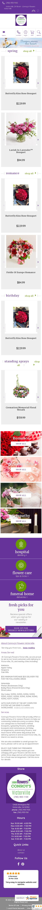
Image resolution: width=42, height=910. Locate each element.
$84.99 (21, 282)
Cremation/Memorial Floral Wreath (21, 408)
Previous (3, 83)
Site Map (30, 908)
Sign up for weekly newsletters (21, 629)
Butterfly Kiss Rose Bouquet (21, 93)
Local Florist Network (16, 908)
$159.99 (21, 417)
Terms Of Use (14, 905)
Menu (4, 35)
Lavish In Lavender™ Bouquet (21, 151)
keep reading (29, 648)
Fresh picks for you (21, 613)
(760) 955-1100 (12, 3)
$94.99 (21, 160)
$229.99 (21, 103)
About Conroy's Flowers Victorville (17, 643)
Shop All (27, 51)
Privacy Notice (27, 905)
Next (38, 83)
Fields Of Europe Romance (21, 272)
